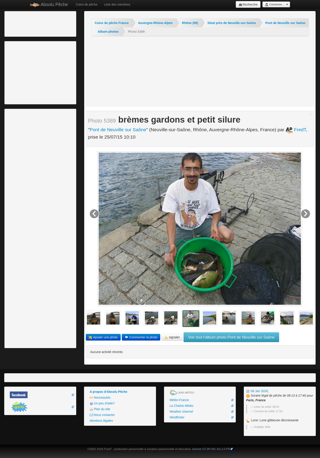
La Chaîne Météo (181, 406)
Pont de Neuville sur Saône (285, 23)
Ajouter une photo (103, 337)
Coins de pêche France (112, 23)
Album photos (108, 31)
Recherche (248, 4)
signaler (172, 337)
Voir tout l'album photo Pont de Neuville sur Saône (231, 337)
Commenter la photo (141, 337)
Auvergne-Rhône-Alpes (155, 23)
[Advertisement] (30, 23)
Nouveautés (100, 397)
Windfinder (177, 417)
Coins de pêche (86, 4)
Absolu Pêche (49, 4)
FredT (296, 129)
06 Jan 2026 (257, 391)
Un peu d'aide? (102, 403)
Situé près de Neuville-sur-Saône (231, 23)
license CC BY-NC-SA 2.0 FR (211, 449)
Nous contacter (102, 415)
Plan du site (100, 409)
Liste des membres (117, 4)
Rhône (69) (190, 23)
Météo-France (179, 400)
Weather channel (181, 411)
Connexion (273, 4)
